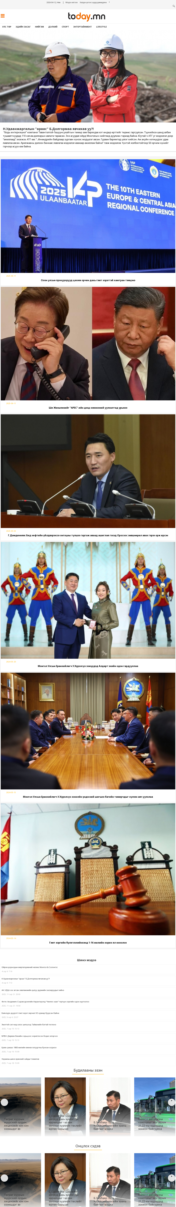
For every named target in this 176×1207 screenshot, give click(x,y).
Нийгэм (39, 26)
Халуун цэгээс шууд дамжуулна (93, 2)
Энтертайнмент (82, 26)
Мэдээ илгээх (72, 2)
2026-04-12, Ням (53, 2)
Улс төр (6, 26)
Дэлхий (52, 26)
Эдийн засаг (23, 26)
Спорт (65, 26)
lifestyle (101, 26)
